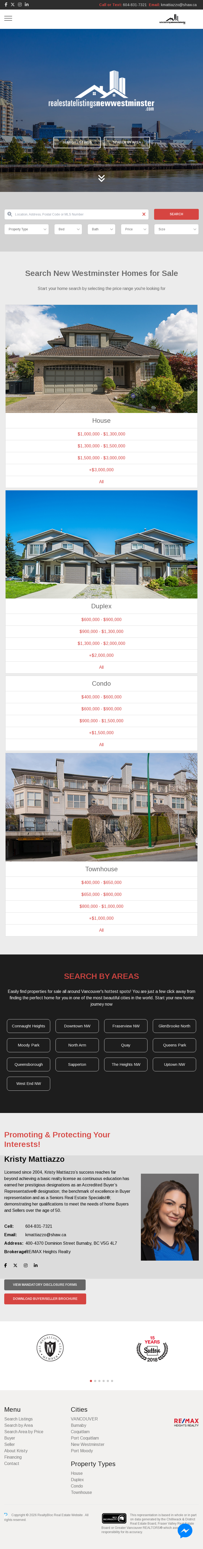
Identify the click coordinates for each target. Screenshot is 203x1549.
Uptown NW (174, 1064)
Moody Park (28, 1045)
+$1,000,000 (101, 918)
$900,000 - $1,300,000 (101, 631)
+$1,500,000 (101, 733)
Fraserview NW (126, 1026)
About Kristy (15, 1451)
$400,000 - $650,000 (101, 882)
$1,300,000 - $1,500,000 (101, 446)
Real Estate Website (69, 1515)
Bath (95, 229)
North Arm (77, 1045)
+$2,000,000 (101, 655)
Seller (9, 1444)
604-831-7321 (135, 5)
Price (129, 229)
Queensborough (29, 1064)
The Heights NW (126, 1064)
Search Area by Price (23, 1431)
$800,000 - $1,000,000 (101, 906)
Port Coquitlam (85, 1438)
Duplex (77, 1479)
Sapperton (77, 1064)
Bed (61, 229)
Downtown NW (77, 1026)
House (77, 1473)
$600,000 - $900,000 (101, 619)
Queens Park (174, 1045)
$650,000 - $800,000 (101, 894)
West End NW (28, 1083)
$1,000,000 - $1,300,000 (101, 434)
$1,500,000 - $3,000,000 (101, 458)
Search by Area (127, 142)
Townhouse (81, 1492)
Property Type (18, 229)
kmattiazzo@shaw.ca (179, 5)
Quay (126, 1045)
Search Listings (77, 142)
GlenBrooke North (174, 1026)
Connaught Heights (28, 1026)
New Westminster (87, 1444)
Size (162, 229)
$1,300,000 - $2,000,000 (101, 643)
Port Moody (82, 1451)
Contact (11, 1463)
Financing (13, 1457)
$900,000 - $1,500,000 (101, 721)
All (101, 481)
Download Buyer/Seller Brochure (45, 1299)
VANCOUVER (84, 1419)
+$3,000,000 (101, 470)
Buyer (9, 1438)
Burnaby (78, 1425)
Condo (77, 1486)
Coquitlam (80, 1431)
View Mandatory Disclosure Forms (45, 1285)
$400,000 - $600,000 (101, 697)
